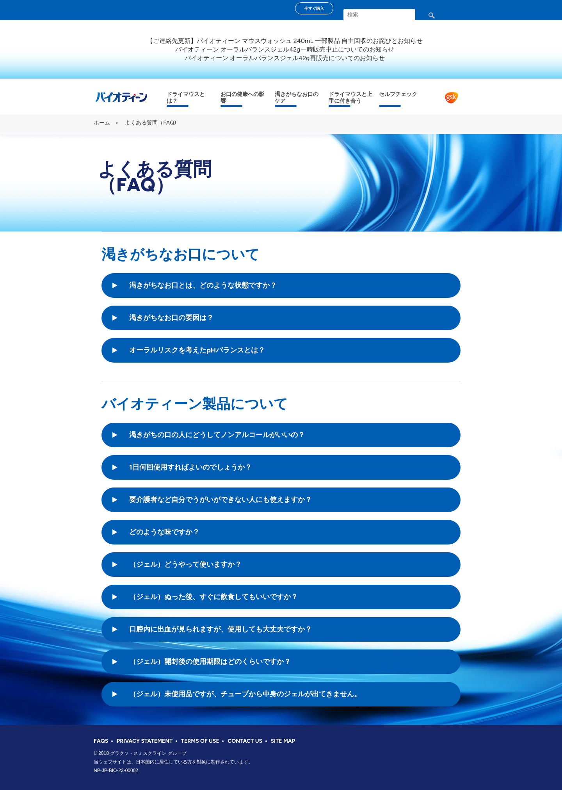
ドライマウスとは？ (186, 97)
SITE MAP (283, 741)
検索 (438, 18)
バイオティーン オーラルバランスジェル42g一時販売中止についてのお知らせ (284, 49)
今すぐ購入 (314, 8)
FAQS (101, 741)
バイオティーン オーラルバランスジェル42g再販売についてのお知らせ (284, 58)
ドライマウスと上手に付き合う (350, 97)
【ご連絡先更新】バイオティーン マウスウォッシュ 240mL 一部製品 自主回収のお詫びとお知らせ (285, 40)
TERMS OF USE (200, 741)
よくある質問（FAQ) (150, 122)
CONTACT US (245, 741)
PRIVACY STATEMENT (145, 741)
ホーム (102, 122)
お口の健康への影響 (242, 97)
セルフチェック (398, 94)
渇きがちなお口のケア (296, 97)
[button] (205, 285)
